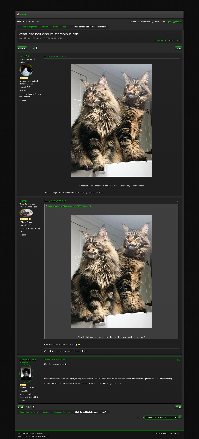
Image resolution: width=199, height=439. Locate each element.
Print (178, 48)
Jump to (140, 417)
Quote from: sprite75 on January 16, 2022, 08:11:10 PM (69, 206)
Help (156, 433)
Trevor (23, 200)
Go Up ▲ (177, 433)
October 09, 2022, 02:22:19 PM (55, 359)
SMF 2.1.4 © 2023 (24, 433)
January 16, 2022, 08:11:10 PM (55, 56)
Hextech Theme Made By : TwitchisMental (33, 436)
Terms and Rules (166, 433)
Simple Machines (37, 433)
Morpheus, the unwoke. (27, 361)
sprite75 (24, 56)
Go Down (22, 48)
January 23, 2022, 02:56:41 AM (55, 201)
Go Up (20, 407)
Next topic (175, 40)
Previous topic (161, 40)
